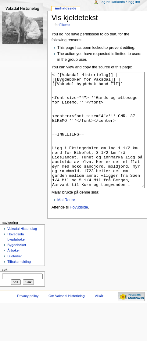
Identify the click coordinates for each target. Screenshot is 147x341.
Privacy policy (27, 319)
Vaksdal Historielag (22, 251)
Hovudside (79, 230)
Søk (5, 292)
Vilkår (99, 319)
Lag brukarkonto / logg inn (120, 2)
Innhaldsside (65, 8)
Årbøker (13, 273)
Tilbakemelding (19, 284)
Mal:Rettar (66, 223)
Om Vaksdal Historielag (66, 319)
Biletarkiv (14, 279)
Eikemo (64, 25)
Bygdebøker (16, 268)
